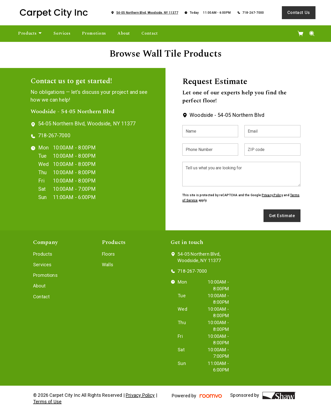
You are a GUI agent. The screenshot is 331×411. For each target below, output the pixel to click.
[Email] (272, 131)
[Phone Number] (210, 149)
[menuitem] (30, 33)
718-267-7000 (253, 12)
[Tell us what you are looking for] (241, 174)
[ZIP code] (272, 149)
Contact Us (298, 12)
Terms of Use (47, 401)
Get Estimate (282, 215)
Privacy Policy (272, 195)
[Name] (210, 131)
